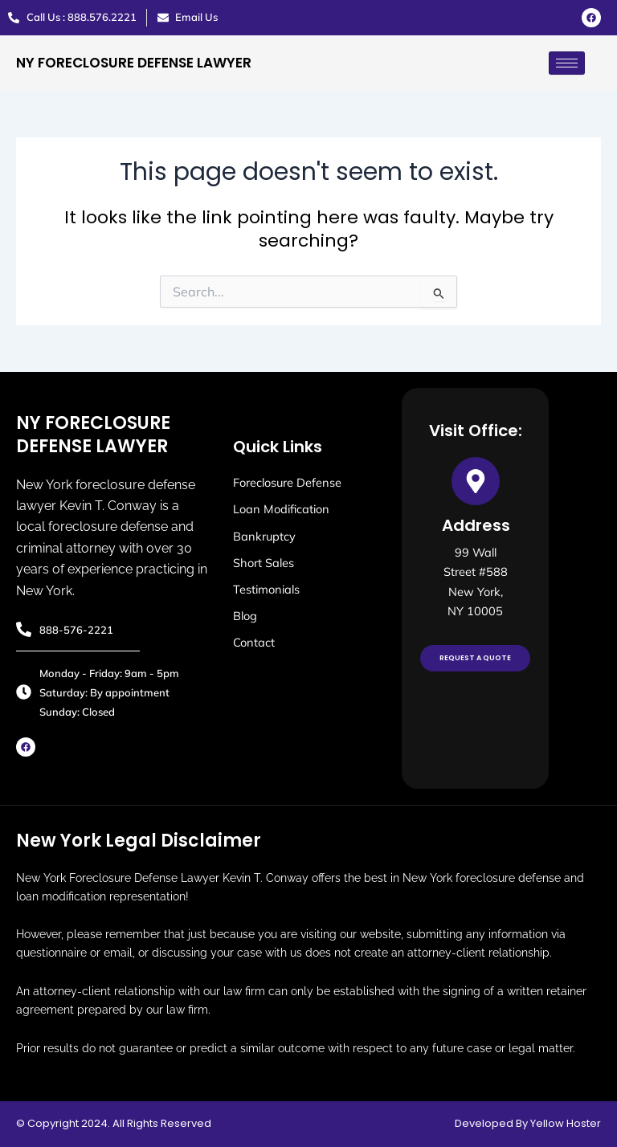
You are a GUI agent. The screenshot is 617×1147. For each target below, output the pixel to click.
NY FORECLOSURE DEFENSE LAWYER (133, 62)
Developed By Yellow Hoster (528, 1123)
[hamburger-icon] (567, 63)
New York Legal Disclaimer (138, 840)
